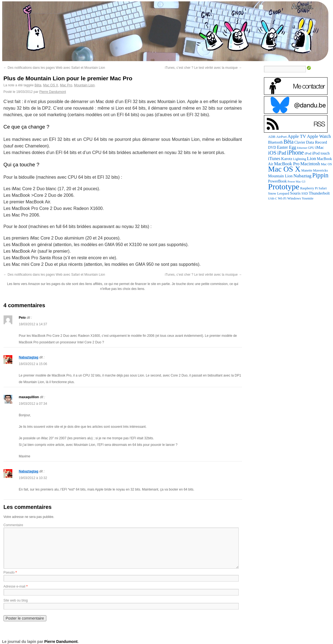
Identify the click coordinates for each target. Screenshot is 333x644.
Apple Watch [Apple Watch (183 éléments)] (319, 136)
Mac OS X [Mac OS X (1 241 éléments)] (284, 169)
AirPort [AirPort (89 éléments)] (281, 137)
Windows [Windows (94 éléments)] (294, 198)
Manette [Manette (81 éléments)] (306, 170)
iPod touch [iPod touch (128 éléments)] (321, 153)
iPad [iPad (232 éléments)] (281, 153)
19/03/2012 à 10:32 (33, 478)
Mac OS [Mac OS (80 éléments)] (326, 164)
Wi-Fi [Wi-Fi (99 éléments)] (282, 198)
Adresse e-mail (14, 586)
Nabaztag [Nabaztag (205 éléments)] (302, 175)
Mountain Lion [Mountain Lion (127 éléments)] (280, 176)
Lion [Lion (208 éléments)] (311, 158)
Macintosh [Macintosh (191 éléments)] (310, 163)
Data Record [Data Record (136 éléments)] (316, 142)
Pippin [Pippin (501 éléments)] (320, 175)
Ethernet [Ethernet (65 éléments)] (302, 147)
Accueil (302, 6)
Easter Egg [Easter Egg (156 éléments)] (286, 147)
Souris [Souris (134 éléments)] (295, 193)
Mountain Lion (84, 85)
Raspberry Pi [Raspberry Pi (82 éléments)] (309, 188)
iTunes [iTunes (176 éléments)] (274, 158)
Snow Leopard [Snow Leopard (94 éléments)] (278, 193)
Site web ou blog (16, 600)
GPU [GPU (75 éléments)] (311, 148)
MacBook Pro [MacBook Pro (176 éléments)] (287, 163)
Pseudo (9, 572)
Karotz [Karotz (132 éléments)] (286, 158)
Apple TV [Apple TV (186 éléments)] (297, 136)
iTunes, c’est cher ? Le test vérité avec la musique (203, 68)
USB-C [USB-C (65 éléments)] (272, 198)
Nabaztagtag (28, 357)
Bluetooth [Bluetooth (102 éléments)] (275, 142)
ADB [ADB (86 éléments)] (271, 137)
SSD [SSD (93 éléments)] (304, 193)
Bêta (38, 85)
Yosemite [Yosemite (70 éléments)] (308, 198)
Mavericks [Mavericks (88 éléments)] (320, 170)
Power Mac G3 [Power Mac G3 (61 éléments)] (296, 181)
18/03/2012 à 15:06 (33, 364)
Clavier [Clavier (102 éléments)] (299, 142)
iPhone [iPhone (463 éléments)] (295, 152)
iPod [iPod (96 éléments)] (308, 153)
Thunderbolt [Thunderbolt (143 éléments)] (319, 193)
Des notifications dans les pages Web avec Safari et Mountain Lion (54, 68)
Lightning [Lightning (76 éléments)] (299, 159)
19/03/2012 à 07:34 (33, 404)
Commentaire (13, 525)
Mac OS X (50, 85)
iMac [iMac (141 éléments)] (319, 147)
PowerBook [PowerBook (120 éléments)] (277, 181)
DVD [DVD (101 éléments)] (272, 148)
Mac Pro (66, 85)
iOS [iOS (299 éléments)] (272, 153)
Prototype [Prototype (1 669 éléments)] (283, 186)
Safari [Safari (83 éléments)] (322, 188)
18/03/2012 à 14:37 (33, 324)
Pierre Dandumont (52, 92)
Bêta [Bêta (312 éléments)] (288, 142)
